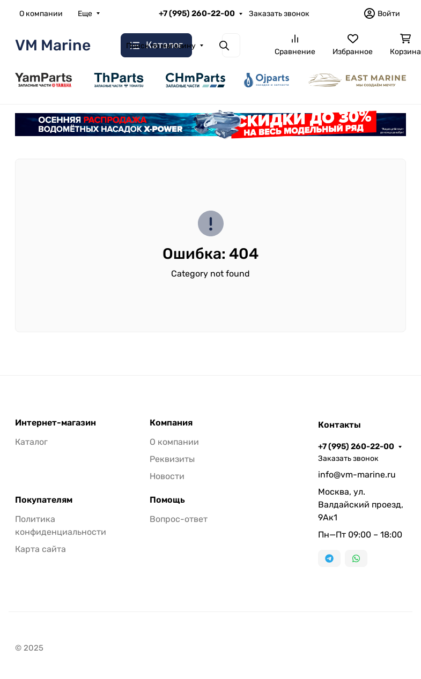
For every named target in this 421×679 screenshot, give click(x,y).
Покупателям (43, 500)
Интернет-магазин (55, 423)
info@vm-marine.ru (357, 474)
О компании (41, 13)
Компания (171, 423)
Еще (85, 13)
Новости (167, 476)
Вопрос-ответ (179, 519)
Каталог (31, 442)
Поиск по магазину (161, 45)
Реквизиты (172, 459)
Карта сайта (40, 549)
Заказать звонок (279, 13)
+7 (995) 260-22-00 (197, 13)
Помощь (167, 500)
